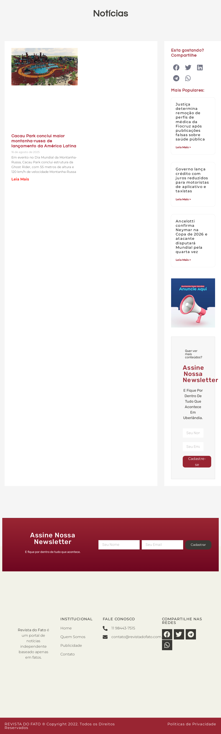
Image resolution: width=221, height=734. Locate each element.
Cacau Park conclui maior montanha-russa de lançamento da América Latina (43, 141)
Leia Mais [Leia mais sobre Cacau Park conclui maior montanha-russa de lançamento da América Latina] (20, 179)
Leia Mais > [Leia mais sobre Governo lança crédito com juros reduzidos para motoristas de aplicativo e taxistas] (183, 199)
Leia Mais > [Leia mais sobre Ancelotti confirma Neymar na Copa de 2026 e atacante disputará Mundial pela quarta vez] (183, 259)
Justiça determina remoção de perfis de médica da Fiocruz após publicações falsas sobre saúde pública (190, 122)
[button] (176, 67)
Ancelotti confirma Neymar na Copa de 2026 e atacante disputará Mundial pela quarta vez (191, 236)
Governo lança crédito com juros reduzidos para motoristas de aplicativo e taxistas (192, 180)
